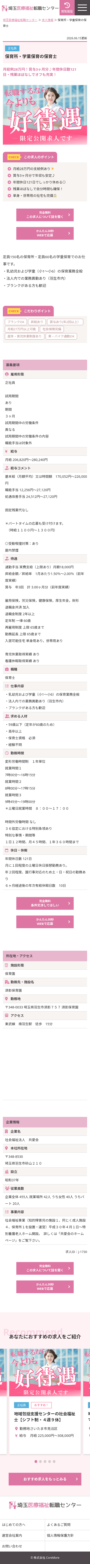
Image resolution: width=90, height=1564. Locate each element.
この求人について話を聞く (45, 214)
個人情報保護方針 (60, 1535)
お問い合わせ (12, 1546)
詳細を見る (45, 1401)
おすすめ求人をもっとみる (44, 1479)
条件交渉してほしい (45, 903)
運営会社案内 (12, 1535)
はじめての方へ (13, 1524)
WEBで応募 (45, 233)
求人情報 (47, 20)
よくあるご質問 (59, 1524)
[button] (36, 1461)
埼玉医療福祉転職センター (20, 20)
